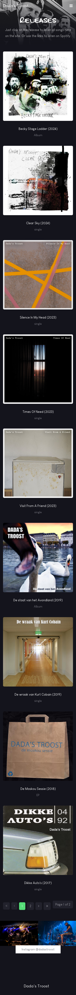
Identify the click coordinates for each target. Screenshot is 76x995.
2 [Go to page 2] (30, 906)
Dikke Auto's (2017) (38, 883)
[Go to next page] (38, 906)
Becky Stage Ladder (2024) (38, 129)
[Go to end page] (47, 906)
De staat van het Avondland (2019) (38, 600)
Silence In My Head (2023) (38, 317)
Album (38, 135)
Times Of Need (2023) (38, 411)
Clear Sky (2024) (38, 223)
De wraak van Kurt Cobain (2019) (38, 694)
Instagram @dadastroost (38, 949)
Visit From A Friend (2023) (38, 506)
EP (38, 795)
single (38, 229)
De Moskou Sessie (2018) (38, 788)
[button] (71, 5)
